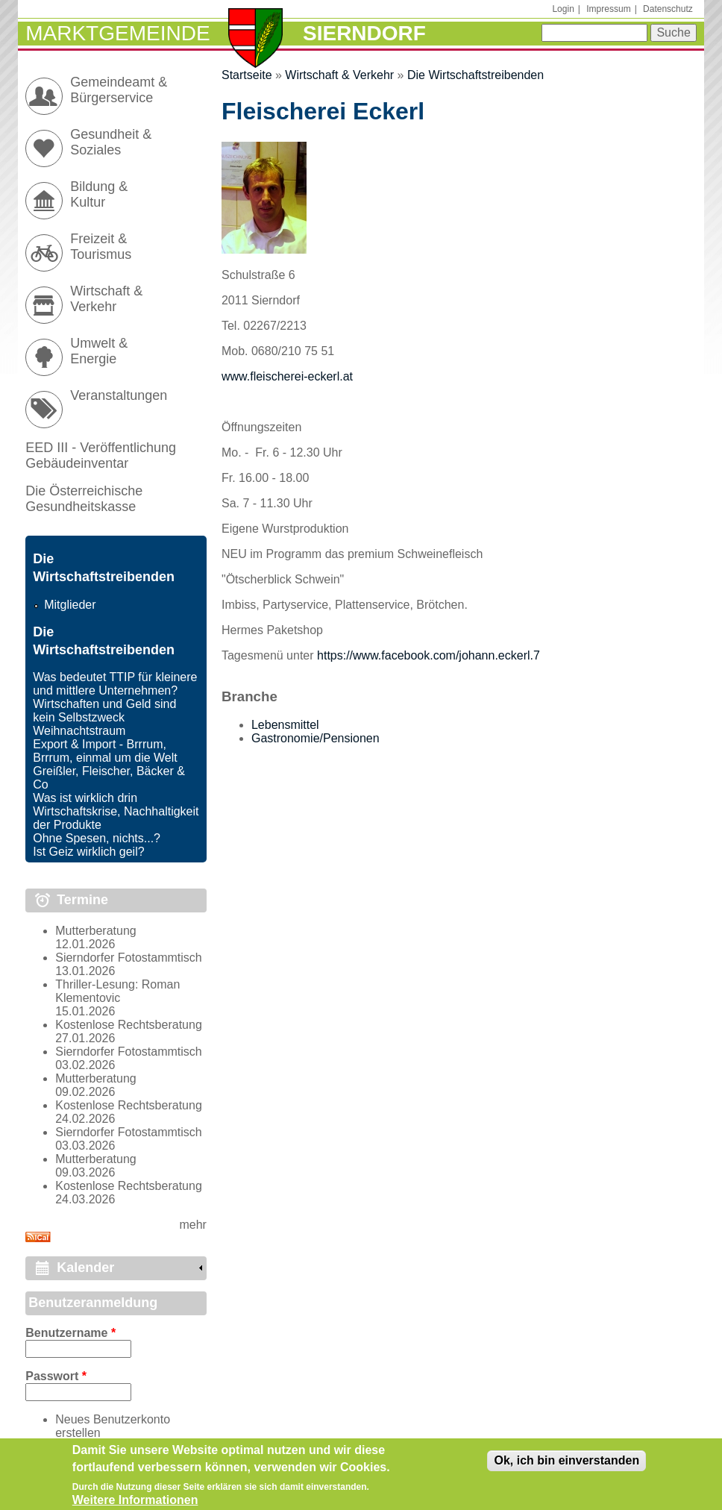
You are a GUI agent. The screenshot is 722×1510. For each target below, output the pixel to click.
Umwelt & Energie (99, 351)
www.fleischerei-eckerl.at (287, 376)
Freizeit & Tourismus (100, 246)
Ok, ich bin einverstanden (566, 1467)
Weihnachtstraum (79, 730)
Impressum (608, 9)
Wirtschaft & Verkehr (339, 75)
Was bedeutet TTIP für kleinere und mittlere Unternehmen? (115, 684)
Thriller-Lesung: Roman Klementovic (117, 991)
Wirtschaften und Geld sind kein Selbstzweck (104, 711)
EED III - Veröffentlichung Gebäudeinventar (100, 455)
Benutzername (70, 1332)
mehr (192, 1224)
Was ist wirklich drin (85, 798)
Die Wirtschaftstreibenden (475, 75)
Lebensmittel (285, 724)
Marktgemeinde (117, 33)
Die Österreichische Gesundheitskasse (83, 498)
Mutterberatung (95, 930)
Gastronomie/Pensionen (315, 738)
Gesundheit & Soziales (110, 142)
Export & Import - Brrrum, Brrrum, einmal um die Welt (105, 751)
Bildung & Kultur (99, 194)
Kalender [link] (85, 1267)
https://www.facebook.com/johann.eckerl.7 (428, 655)
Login (563, 9)
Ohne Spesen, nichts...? (96, 838)
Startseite (247, 75)
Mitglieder (69, 604)
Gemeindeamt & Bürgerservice (118, 90)
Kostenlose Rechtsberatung (128, 1024)
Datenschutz (668, 9)
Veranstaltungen (118, 395)
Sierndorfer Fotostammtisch (128, 957)
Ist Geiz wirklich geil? (88, 851)
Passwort (56, 1376)
